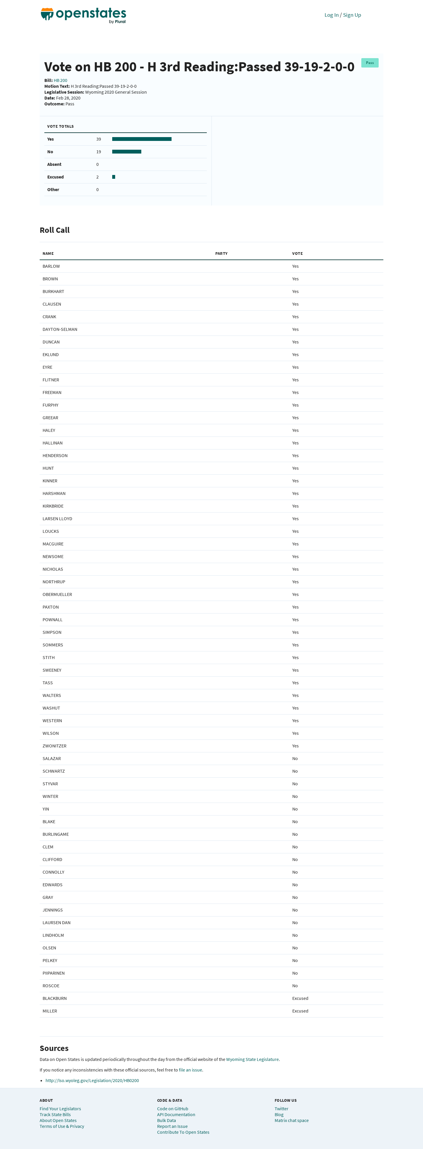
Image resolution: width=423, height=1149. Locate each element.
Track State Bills (55, 1114)
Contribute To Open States (183, 1132)
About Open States (58, 1120)
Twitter (281, 1108)
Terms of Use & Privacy (62, 1126)
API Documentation (176, 1114)
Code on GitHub (172, 1108)
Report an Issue (172, 1126)
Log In (332, 14)
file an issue (190, 1070)
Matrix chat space (292, 1120)
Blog (279, 1114)
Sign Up (352, 14)
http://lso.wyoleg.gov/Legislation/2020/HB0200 (92, 1080)
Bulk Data (166, 1120)
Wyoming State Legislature (252, 1059)
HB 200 (60, 80)
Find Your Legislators (60, 1108)
